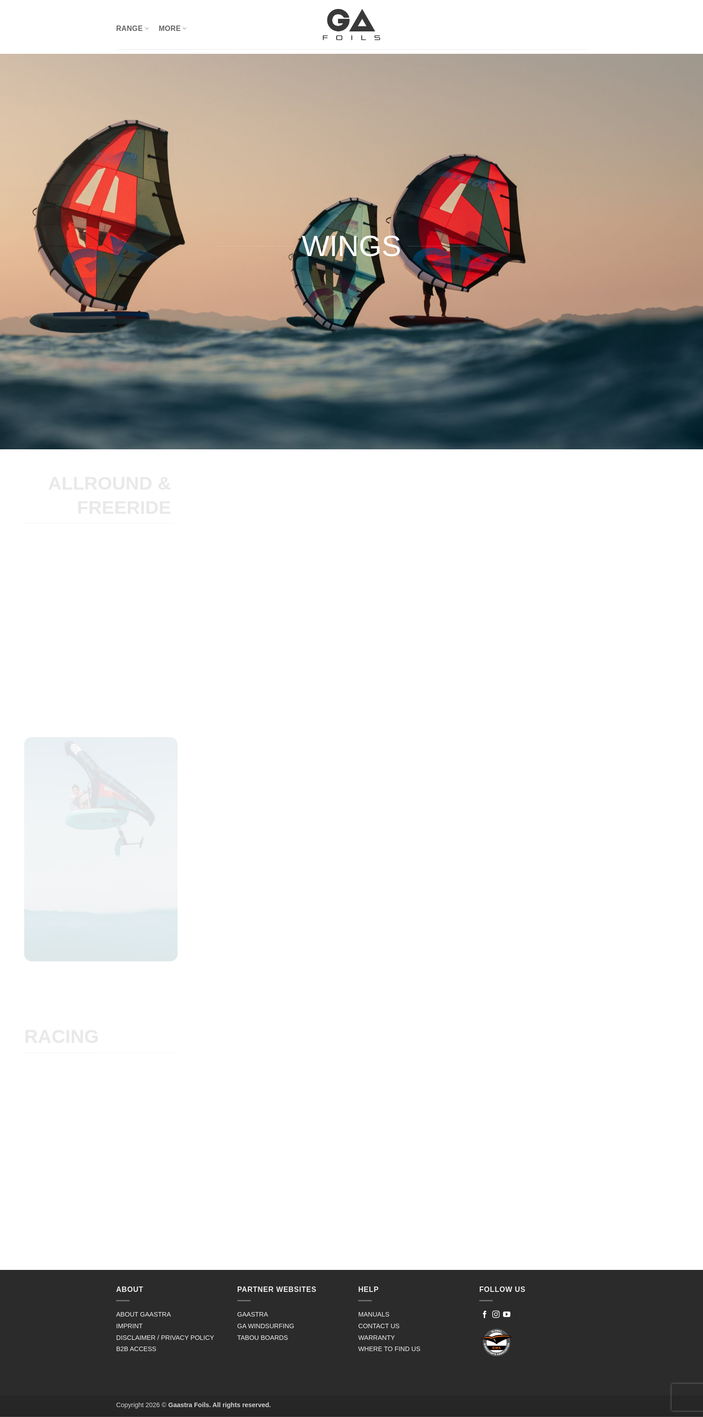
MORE (173, 28)
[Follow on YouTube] (506, 1315)
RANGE (132, 28)
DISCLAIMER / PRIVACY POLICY (165, 1337)
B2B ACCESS (136, 1348)
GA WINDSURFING (265, 1326)
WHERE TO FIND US (389, 1348)
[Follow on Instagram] (495, 1315)
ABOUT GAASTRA (143, 1314)
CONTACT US (378, 1326)
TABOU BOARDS (262, 1337)
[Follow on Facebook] (484, 1315)
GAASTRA (252, 1314)
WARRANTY (376, 1337)
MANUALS (374, 1314)
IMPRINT (129, 1326)
